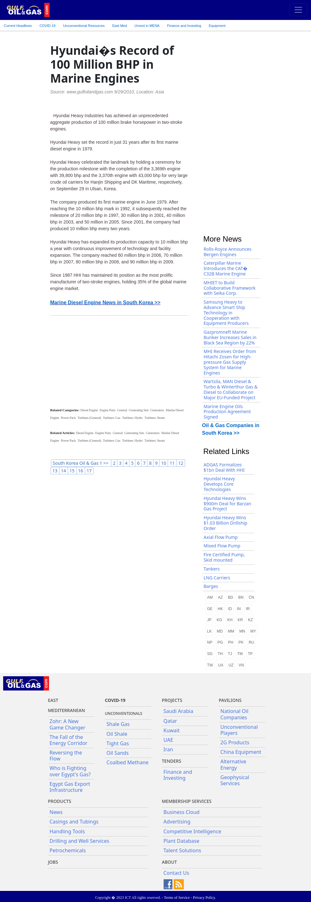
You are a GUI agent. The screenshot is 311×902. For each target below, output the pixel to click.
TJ (230, 654)
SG (210, 654)
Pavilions (230, 700)
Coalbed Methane (128, 762)
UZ (230, 665)
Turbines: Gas (111, 417)
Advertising (177, 821)
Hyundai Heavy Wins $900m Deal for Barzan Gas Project (228, 503)
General (122, 410)
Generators (157, 410)
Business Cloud (182, 812)
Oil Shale (117, 733)
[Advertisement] (119, 361)
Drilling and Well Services (79, 840)
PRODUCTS (59, 801)
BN (241, 597)
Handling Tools (67, 831)
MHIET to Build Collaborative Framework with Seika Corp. (230, 288)
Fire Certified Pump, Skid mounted (224, 557)
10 (163, 463)
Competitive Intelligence (192, 831)
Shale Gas (118, 724)
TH (220, 654)
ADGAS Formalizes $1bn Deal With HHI (224, 467)
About (169, 862)
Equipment (217, 26)
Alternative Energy (233, 764)
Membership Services (187, 801)
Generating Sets (138, 410)
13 (55, 471)
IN (239, 609)
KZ (250, 620)
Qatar (170, 720)
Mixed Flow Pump (222, 546)
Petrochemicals (68, 850)
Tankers (212, 569)
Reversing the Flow (66, 755)
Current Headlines (18, 26)
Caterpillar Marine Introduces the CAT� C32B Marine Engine (226, 268)
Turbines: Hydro (132, 417)
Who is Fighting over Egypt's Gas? (70, 771)
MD (220, 631)
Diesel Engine (89, 410)
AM (210, 597)
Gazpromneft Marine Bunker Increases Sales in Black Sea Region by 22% (230, 337)
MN (242, 631)
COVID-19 (48, 26)
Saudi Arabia (178, 711)
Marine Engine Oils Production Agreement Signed (227, 411)
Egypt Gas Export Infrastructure (70, 786)
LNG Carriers (217, 578)
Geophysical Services (235, 780)
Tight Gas (118, 743)
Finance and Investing (184, 26)
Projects (172, 700)
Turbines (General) (89, 417)
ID (230, 609)
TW (210, 665)
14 (63, 471)
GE (210, 609)
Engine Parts (107, 410)
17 (89, 471)
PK (241, 642)
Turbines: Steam (154, 417)
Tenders (171, 761)
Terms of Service (177, 897)
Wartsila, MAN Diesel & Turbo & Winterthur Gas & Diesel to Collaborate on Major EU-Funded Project (231, 389)
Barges (211, 586)
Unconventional (83, 26)
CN (251, 597)
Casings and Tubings (74, 821)
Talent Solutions (182, 850)
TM (240, 654)
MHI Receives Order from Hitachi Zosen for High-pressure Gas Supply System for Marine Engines (230, 361)
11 (172, 463)
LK (209, 631)
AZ (220, 597)
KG (219, 620)
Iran (168, 749)
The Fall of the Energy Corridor (69, 740)
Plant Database (182, 840)
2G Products (235, 742)
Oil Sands (118, 752)
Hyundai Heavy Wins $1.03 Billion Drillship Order (225, 522)
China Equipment (241, 751)
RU (251, 642)
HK (220, 609)
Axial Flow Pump (221, 537)
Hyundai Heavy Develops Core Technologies (219, 484)
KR (240, 620)
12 (180, 463)
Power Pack (68, 417)
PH (230, 642)
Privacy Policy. (204, 897)
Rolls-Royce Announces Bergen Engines (228, 251)
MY (253, 631)
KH (230, 620)
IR (248, 609)
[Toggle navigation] (298, 9)
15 (72, 471)
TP (250, 654)
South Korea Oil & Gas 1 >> (81, 463)
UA (220, 665)
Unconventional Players (239, 729)
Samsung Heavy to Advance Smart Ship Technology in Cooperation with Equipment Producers (226, 312)
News (56, 812)
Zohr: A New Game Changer (67, 724)
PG (220, 642)
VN (241, 665)
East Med (119, 26)
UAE (168, 739)
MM (231, 631)
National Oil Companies (235, 714)
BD (230, 597)
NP (210, 642)
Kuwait (172, 730)
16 (80, 471)
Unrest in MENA (146, 26)
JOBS (53, 862)
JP (209, 620)
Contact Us (176, 872)
